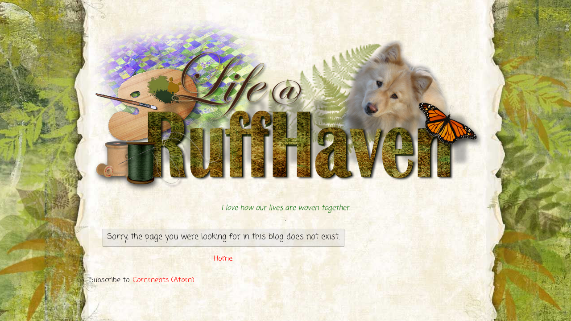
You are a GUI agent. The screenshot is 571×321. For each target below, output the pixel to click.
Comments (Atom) (163, 280)
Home (223, 259)
